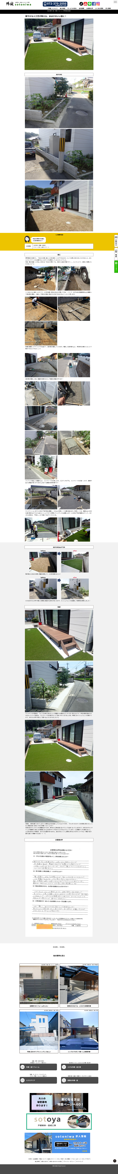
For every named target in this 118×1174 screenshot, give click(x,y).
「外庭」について (52, 8)
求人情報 (108, 8)
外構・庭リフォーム (29, 1067)
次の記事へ (62, 947)
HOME (30, 1159)
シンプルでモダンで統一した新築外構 (79, 1052)
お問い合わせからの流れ (55, 1161)
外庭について (42, 1159)
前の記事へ (55, 947)
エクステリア (27, 1080)
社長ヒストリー (51, 1159)
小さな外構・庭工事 (71, 1067)
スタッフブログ (86, 1159)
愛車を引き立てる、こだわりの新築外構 (79, 1006)
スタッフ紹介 (60, 1159)
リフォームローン (75, 1159)
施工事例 (62, 8)
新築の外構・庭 (70, 1080)
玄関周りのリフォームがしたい (39, 1006)
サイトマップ (79, 1161)
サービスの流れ (72, 8)
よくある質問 (99, 8)
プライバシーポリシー (69, 1161)
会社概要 (81, 8)
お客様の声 (89, 8)
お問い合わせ (44, 1161)
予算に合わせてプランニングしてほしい (39, 1052)
